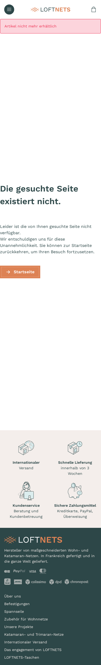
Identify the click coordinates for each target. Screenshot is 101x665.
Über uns (12, 596)
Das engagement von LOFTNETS (33, 650)
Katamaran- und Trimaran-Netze (34, 634)
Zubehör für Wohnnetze (26, 619)
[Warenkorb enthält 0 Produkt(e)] (93, 9)
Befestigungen (17, 604)
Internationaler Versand (25, 642)
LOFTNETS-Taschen (21, 657)
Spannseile (14, 611)
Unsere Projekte (18, 627)
